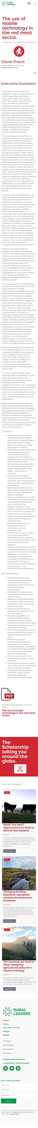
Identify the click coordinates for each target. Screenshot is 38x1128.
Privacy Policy (16, 1112)
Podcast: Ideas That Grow (14, 1059)
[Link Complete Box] (19, 890)
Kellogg (6, 1024)
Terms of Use (26, 1112)
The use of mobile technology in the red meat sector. (18, 713)
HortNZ (6, 1035)
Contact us (7, 1053)
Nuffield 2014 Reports (9, 67)
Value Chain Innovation (11, 1028)
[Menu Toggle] (34, 3)
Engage (6, 1031)
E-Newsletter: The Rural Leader (16, 1063)
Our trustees (8, 1045)
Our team (7, 1041)
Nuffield (6, 1020)
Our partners (8, 1049)
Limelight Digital (13, 1114)
